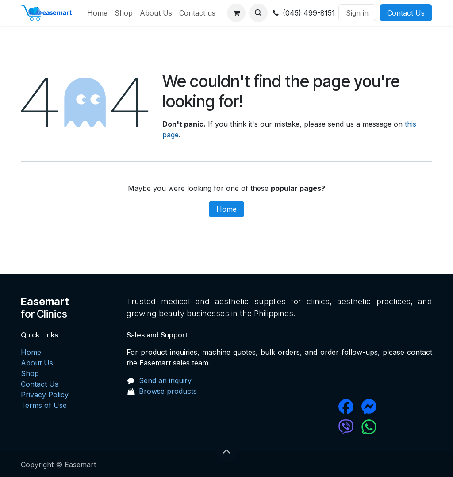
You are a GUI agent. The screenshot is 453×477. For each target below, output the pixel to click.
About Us (37, 362)
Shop (30, 373)
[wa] (395, 427)
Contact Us (406, 12)
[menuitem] (97, 13)
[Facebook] (319, 406)
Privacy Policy (45, 394)
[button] (258, 13)
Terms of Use (44, 405)
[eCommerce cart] (236, 13)
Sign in (357, 12)
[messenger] (395, 406)
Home (226, 209)
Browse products (168, 391)
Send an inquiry (165, 380)
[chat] (319, 427)
